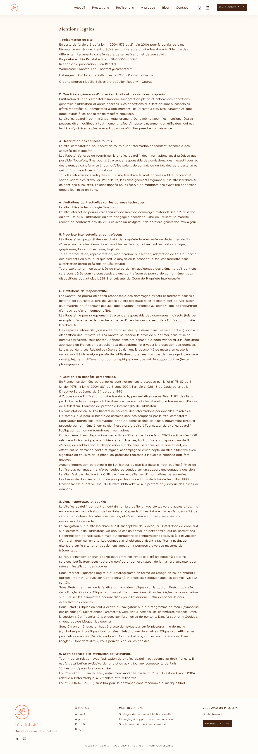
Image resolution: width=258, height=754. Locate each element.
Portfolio (81, 724)
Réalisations (125, 8)
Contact (182, 8)
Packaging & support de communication (146, 719)
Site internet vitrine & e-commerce (142, 724)
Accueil (79, 8)
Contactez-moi (212, 714)
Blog (165, 8)
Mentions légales (161, 745)
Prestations (100, 8)
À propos (148, 8)
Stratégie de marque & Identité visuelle (145, 714)
